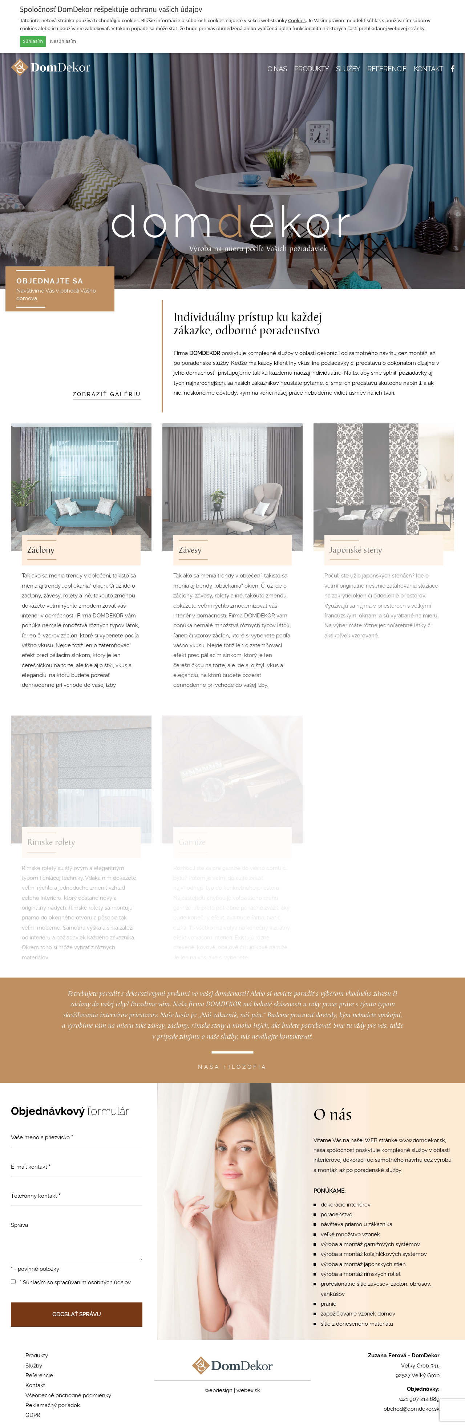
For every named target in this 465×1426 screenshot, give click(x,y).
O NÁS (277, 69)
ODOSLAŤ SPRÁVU (76, 1314)
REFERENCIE (387, 69)
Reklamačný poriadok (52, 1405)
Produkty (36, 1355)
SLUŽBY (348, 69)
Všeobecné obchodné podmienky (68, 1395)
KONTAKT (428, 69)
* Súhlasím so (71, 1282)
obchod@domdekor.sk (412, 1409)
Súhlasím (33, 41)
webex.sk (248, 1390)
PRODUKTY (311, 69)
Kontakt (35, 1385)
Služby (33, 1365)
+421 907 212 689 (419, 1399)
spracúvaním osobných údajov (92, 1282)
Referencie (39, 1375)
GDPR (32, 1415)
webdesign (218, 1390)
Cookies (297, 20)
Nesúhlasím (63, 41)
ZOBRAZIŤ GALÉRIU (107, 394)
